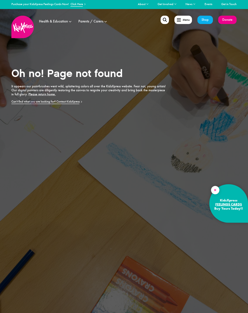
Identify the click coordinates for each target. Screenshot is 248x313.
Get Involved (165, 4)
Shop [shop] (205, 20)
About (141, 4)
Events (208, 4)
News (188, 4)
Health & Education (53, 21)
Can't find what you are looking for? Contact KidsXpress (45, 101)
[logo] (22, 27)
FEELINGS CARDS (228, 204)
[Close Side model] (215, 190)
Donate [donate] (227, 20)
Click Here (77, 4)
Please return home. (42, 94)
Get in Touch (229, 4)
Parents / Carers (90, 21)
